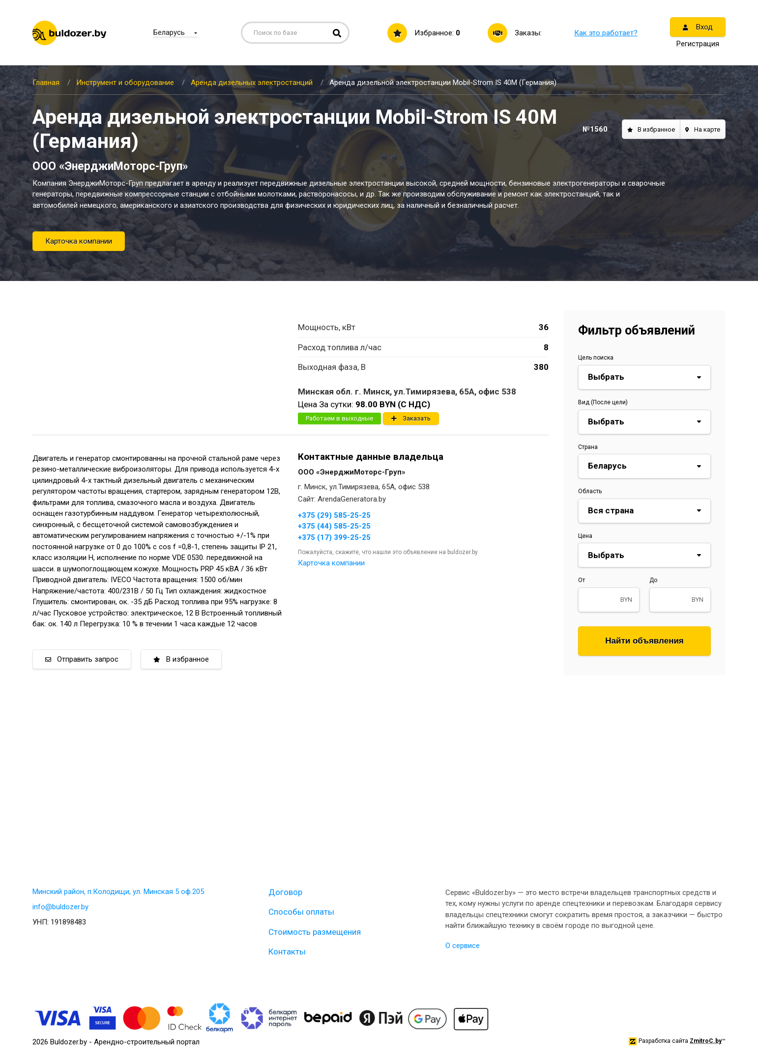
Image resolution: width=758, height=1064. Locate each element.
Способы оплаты (301, 912)
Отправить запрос (81, 659)
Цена (585, 535)
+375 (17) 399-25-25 (334, 537)
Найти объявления (644, 640)
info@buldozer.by (60, 906)
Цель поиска (595, 357)
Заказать (411, 418)
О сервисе (462, 945)
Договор (285, 892)
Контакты (287, 951)
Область (590, 491)
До (653, 580)
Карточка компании (78, 241)
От (581, 580)
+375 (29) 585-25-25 (334, 515)
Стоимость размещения (314, 932)
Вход (698, 27)
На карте (702, 129)
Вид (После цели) (603, 402)
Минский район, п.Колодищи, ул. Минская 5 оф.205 (118, 891)
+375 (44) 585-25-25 (334, 526)
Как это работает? (606, 32)
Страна (588, 447)
